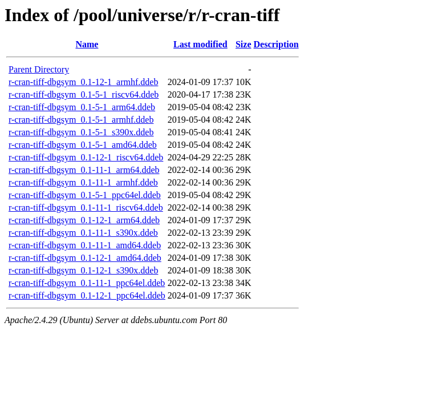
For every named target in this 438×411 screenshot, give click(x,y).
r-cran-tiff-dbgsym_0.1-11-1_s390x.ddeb (83, 232)
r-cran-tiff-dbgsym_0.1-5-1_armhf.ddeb (81, 119)
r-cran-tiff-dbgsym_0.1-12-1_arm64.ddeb (84, 220)
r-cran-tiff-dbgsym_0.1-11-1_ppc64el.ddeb (87, 283)
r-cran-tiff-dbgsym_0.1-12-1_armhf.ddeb (83, 82)
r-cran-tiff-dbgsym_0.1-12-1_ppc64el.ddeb (87, 295)
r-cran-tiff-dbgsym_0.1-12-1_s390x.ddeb (83, 270)
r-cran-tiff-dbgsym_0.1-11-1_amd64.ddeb (85, 245)
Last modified (200, 44)
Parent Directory (39, 69)
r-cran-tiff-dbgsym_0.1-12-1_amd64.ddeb (85, 258)
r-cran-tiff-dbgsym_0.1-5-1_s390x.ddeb (81, 132)
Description (276, 44)
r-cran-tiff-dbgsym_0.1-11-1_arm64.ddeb (84, 170)
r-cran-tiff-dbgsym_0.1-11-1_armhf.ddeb (83, 182)
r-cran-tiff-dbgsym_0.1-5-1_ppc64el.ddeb (85, 195)
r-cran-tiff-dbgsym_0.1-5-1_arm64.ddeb (82, 107)
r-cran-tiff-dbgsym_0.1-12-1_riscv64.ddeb (86, 157)
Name (86, 44)
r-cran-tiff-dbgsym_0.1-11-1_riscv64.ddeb (86, 207)
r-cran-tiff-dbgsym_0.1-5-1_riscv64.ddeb (84, 94)
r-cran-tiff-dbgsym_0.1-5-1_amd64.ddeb (83, 145)
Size (244, 44)
